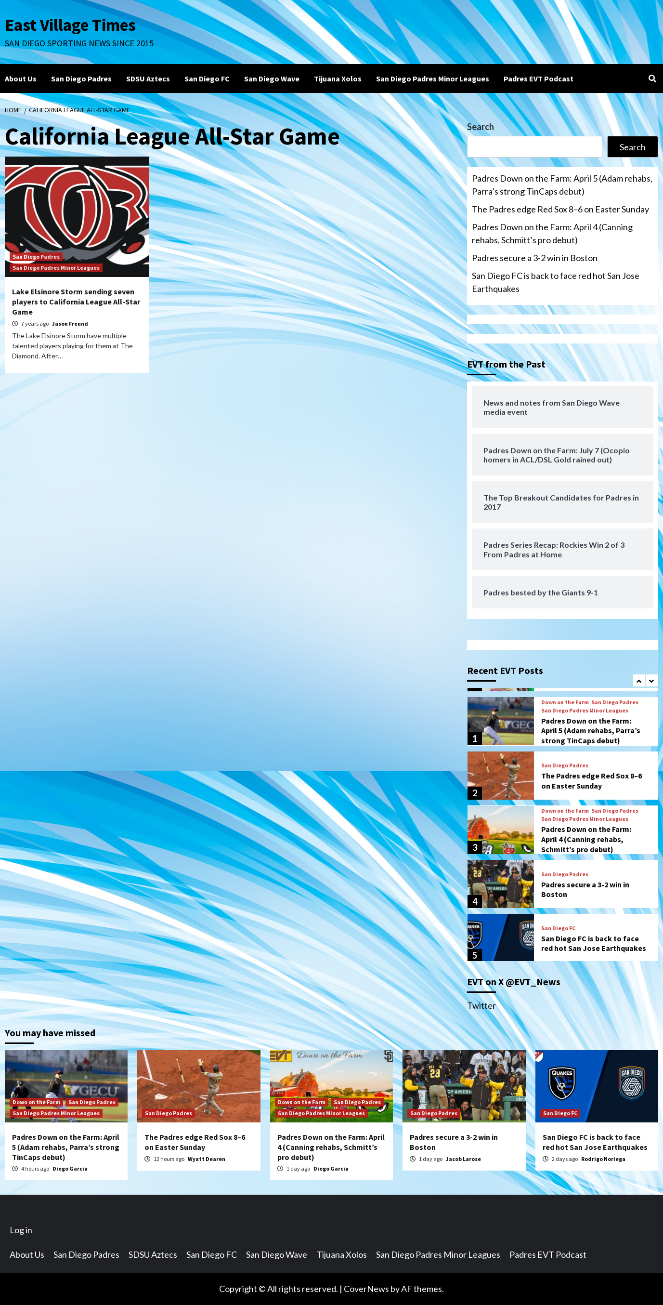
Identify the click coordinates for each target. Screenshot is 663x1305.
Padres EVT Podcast (538, 78)
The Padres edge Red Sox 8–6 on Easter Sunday (560, 209)
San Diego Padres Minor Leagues (432, 78)
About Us (21, 78)
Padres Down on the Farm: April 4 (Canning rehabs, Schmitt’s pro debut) (552, 233)
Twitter (481, 1005)
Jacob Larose (463, 1158)
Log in (21, 1230)
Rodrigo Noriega (603, 1158)
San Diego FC (207, 78)
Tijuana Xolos (338, 78)
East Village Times (70, 25)
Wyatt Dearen (206, 1158)
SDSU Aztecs (148, 78)
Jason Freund (70, 323)
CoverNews (366, 1288)
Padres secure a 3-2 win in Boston (535, 257)
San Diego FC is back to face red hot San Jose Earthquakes (555, 282)
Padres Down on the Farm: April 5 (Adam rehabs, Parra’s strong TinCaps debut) (562, 185)
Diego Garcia (70, 1168)
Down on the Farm (565, 702)
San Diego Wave (271, 78)
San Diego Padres (81, 78)
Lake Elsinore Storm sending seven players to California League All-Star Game (76, 301)
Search (480, 126)
